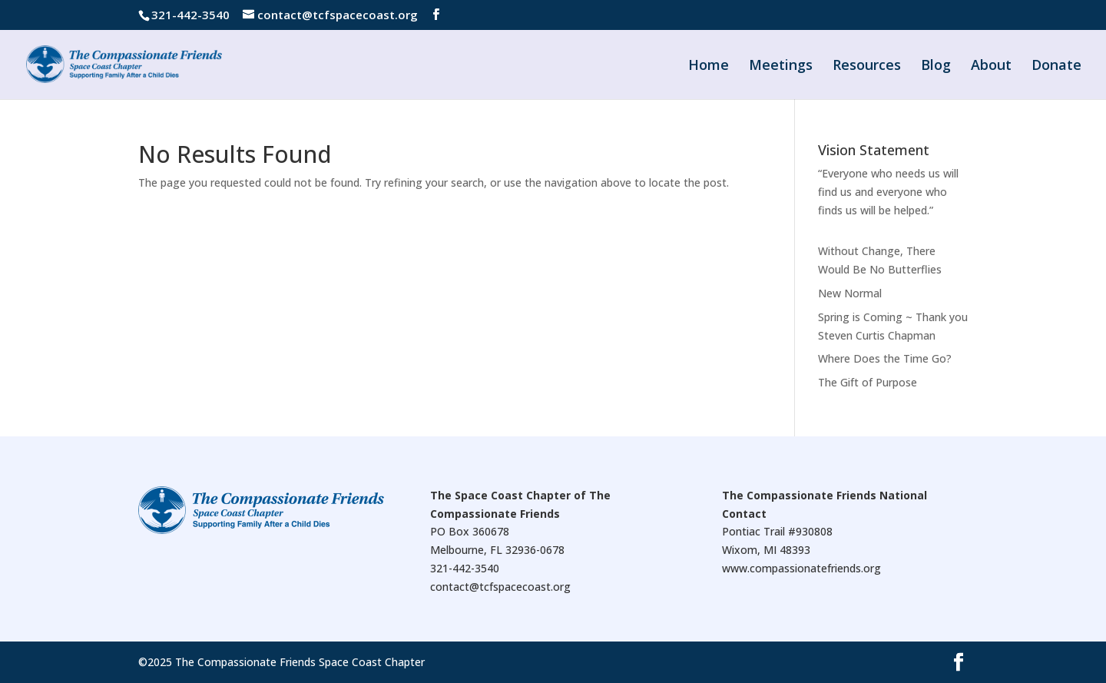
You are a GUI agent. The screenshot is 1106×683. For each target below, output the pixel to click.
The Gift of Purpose (867, 382)
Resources (867, 66)
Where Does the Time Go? (885, 358)
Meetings (781, 66)
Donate (1056, 66)
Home (708, 66)
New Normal (850, 293)
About (991, 66)
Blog (936, 66)
